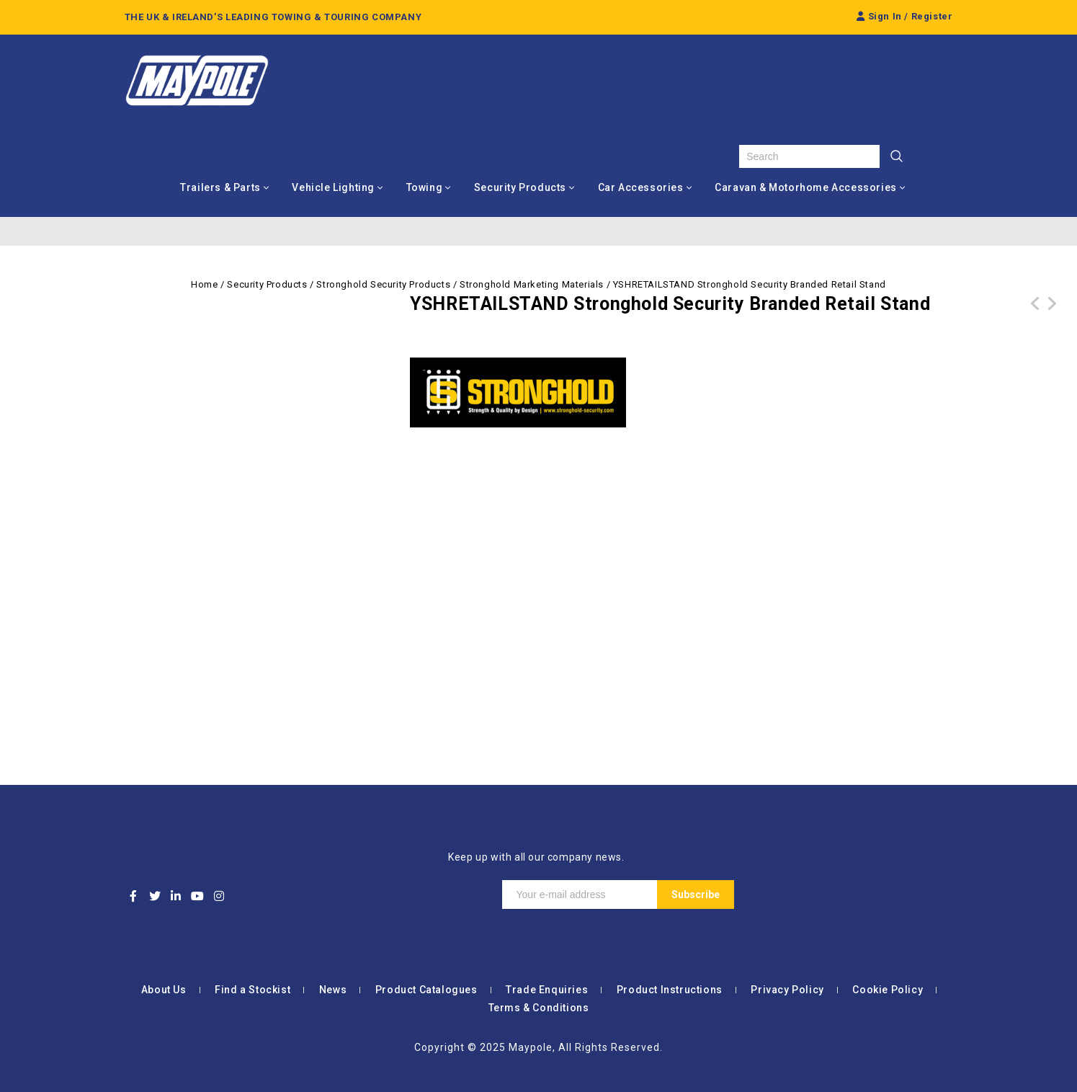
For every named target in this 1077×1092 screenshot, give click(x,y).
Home (204, 284)
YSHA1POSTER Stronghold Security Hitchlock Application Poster (1036, 321)
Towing (424, 187)
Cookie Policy (887, 989)
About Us (164, 989)
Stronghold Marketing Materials (532, 284)
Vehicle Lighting (333, 187)
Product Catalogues (426, 989)
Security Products (520, 187)
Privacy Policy (787, 989)
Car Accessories (641, 187)
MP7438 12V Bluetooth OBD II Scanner (1052, 312)
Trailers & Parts (220, 187)
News (333, 989)
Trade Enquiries (547, 989)
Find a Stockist (252, 989)
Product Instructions (670, 989)
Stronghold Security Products (383, 284)
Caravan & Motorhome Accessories (806, 187)
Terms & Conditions (538, 1007)
